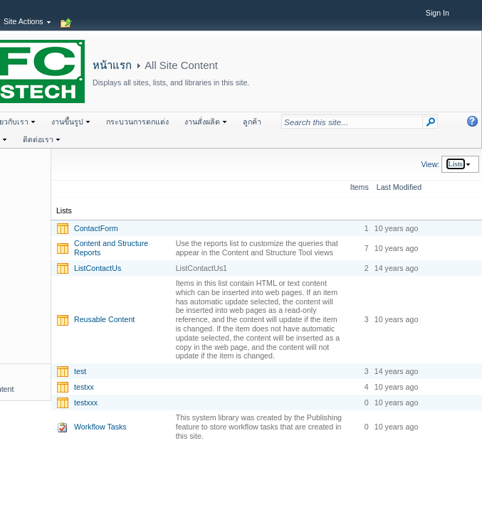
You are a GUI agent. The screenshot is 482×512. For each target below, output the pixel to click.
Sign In (437, 13)
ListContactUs (97, 268)
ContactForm (96, 228)
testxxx (86, 402)
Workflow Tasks (100, 426)
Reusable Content (104, 319)
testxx (84, 387)
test (80, 371)
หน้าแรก (112, 65)
